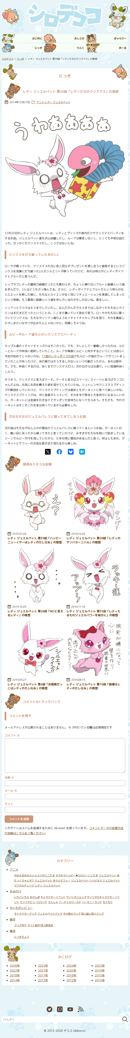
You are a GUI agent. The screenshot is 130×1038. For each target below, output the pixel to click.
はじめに (37, 38)
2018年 (15, 975)
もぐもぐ (108, 902)
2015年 (100, 975)
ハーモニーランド (92, 902)
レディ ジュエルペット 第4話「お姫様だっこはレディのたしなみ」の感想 (35, 686)
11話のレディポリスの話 (58, 356)
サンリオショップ (76, 897)
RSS (80, 1009)
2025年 (43, 966)
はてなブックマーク (82, 452)
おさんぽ (35, 897)
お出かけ (15, 891)
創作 (13, 919)
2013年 (43, 980)
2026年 (15, 966)
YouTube (70, 1009)
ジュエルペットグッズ (49, 914)
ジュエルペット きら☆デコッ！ (52, 880)
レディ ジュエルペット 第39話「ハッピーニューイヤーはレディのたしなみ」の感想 (35, 540)
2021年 (43, 970)
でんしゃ (53, 902)
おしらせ (79, 38)
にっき (38, 48)
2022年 (15, 970)
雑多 (13, 931)
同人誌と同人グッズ (92, 914)
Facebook (59, 452)
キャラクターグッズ (25, 914)
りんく (80, 48)
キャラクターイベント (53, 897)
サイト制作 (33, 925)
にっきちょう (21, 937)
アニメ (40, 102)
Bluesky (71, 452)
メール (11, 791)
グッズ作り (20, 925)
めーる (122, 48)
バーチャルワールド (70, 902)
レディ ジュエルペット (57, 102)
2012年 (71, 980)
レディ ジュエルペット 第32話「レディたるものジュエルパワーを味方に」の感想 (93, 613)
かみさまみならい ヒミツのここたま (34, 875)
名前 (9, 777)
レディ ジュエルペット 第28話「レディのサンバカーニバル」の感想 (93, 540)
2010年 (100, 980)
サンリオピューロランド (33, 902)
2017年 (43, 975)
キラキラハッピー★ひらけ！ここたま (77, 875)
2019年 (100, 970)
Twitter (48, 452)
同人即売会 (47, 925)
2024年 (71, 966)
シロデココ (7, 58)
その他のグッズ (72, 914)
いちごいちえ (21, 897)
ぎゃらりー (120, 38)
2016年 (71, 975)
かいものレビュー (21, 908)
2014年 (15, 980)
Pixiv (60, 1009)
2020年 (71, 970)
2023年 (100, 966)
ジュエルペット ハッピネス (86, 880)
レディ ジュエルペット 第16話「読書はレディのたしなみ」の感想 (93, 686)
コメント (12, 735)
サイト (9, 804)
